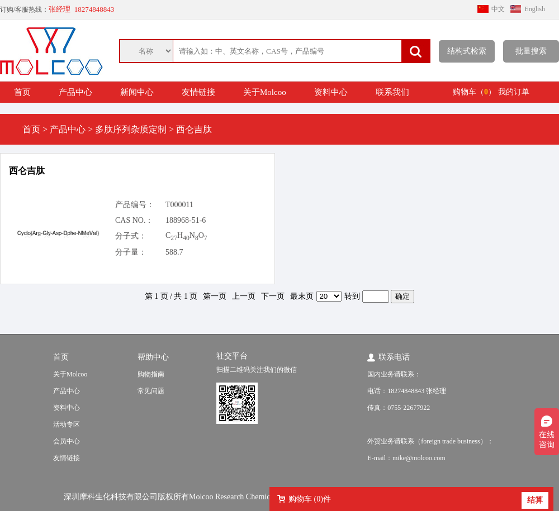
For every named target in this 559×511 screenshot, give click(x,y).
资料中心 (331, 92)
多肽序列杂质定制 (131, 129)
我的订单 (513, 92)
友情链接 (198, 92)
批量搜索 (531, 51)
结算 (535, 500)
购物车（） (474, 92)
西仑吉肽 (27, 170)
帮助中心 (153, 357)
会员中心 (66, 441)
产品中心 (75, 92)
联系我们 (392, 92)
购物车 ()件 (309, 499)
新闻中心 (137, 92)
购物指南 (151, 374)
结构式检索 (466, 51)
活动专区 (66, 424)
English (534, 9)
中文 (498, 9)
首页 (22, 92)
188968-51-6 (185, 220)
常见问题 (151, 391)
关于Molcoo (264, 92)
